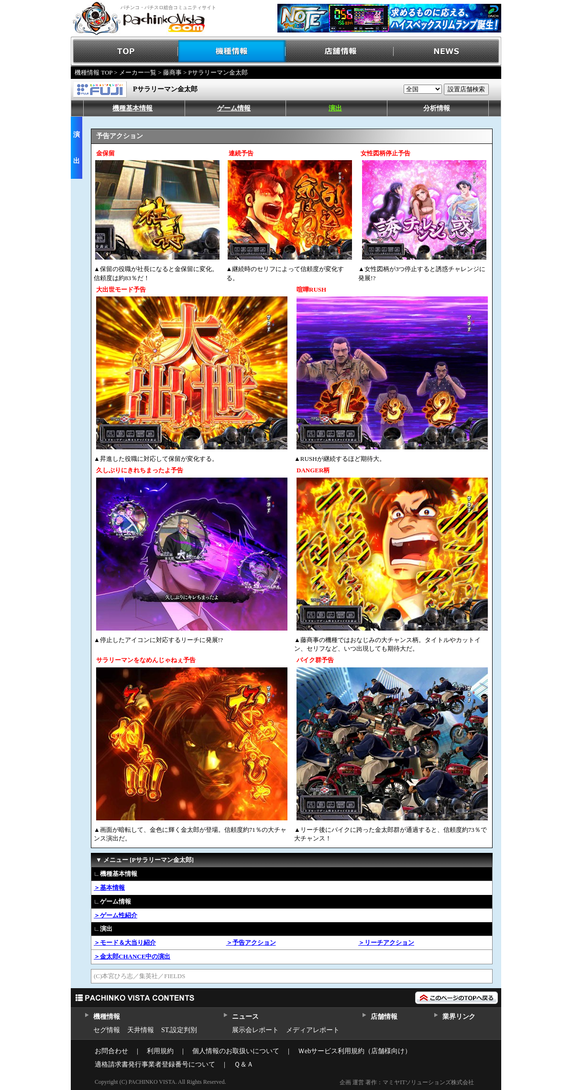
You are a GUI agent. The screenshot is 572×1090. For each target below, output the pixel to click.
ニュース (245, 1016)
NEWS (447, 51)
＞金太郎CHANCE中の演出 (132, 956)
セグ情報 (106, 1030)
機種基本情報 (132, 108)
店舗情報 (340, 51)
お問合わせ (111, 1051)
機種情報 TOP (93, 72)
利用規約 (160, 1051)
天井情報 (140, 1030)
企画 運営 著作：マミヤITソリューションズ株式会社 (407, 1082)
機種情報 (232, 51)
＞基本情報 (109, 887)
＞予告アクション (251, 942)
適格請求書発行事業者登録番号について (155, 1064)
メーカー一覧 (137, 72)
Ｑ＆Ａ (243, 1064)
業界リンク (458, 1016)
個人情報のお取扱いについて (235, 1051)
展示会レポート (255, 1030)
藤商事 (172, 72)
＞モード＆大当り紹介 (125, 942)
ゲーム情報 (234, 108)
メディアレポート (313, 1030)
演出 (335, 108)
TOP (124, 51)
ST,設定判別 (179, 1030)
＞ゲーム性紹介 (115, 915)
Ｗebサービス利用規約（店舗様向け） (354, 1051)
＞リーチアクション (386, 942)
